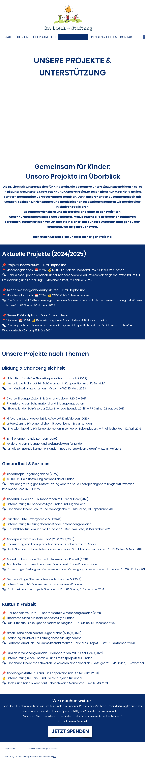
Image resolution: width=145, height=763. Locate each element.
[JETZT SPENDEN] (70, 731)
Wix (54, 756)
